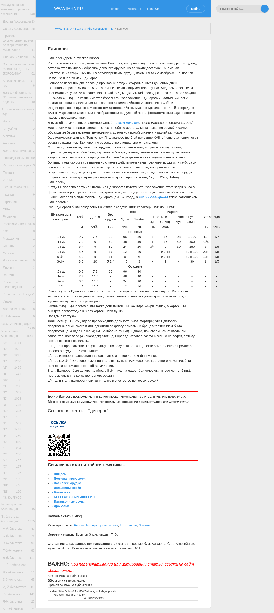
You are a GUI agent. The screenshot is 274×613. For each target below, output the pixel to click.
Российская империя (18, 282)
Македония (18, 302)
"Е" (13, 464)
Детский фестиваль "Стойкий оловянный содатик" (18, 122)
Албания (18, 176)
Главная (115, 8)
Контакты (134, 8)
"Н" (13, 515)
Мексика (18, 167)
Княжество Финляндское (18, 356)
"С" (13, 544)
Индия (18, 380)
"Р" (13, 537)
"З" (13, 478)
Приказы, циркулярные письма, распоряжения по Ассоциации (18, 55)
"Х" (13, 573)
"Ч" (13, 588)
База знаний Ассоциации (17, 417)
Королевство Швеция (18, 369)
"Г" (13, 449)
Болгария (18, 310)
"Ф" (13, 566)
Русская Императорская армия (96, 525)
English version (17, 397)
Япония (18, 336)
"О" (13, 522)
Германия (18, 254)
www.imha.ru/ (63, 28)
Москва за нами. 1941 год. (18, 105)
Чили (18, 150)
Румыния (18, 271)
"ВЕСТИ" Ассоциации (17, 407)
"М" (13, 507)
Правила (153, 8)
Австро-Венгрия (18, 388)
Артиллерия (128, 525)
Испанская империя (18, 212)
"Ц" (13, 580)
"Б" (13, 435)
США (18, 262)
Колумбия (18, 159)
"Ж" (13, 471)
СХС (18, 293)
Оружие (144, 525)
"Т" (13, 551)
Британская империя (18, 187)
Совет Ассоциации (18, 34)
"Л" (13, 500)
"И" (13, 486)
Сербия (18, 319)
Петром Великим (126, 122)
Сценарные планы (18, 72)
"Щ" (13, 602)
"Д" (13, 457)
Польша (18, 219)
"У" (13, 559)
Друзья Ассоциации (18, 25)
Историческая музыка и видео (17, 139)
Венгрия (18, 345)
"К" (13, 493)
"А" (13, 427)
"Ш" (13, 595)
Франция (18, 245)
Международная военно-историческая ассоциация (17, 10)
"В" (13, 442)
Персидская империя (18, 200)
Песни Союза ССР (18, 237)
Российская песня (18, 327)
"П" (13, 529)
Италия (18, 228)
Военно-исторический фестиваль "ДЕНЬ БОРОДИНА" (18, 88)
